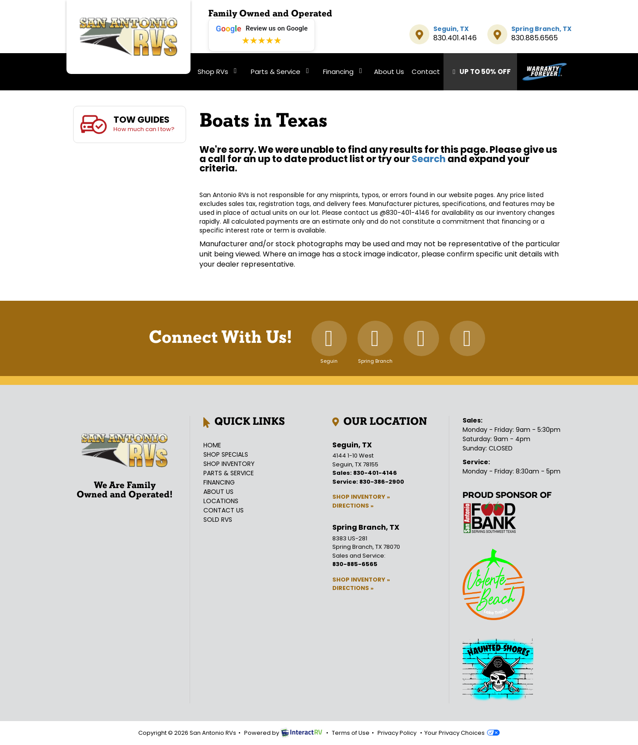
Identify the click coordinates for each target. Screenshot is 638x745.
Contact (426, 71)
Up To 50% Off (480, 71)
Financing (344, 71)
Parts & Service (281, 71)
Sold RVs (217, 519)
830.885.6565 (534, 38)
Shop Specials (225, 454)
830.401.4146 (455, 38)
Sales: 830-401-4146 (364, 473)
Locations (220, 501)
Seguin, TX (451, 28)
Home (212, 445)
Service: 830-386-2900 (368, 481)
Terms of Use (351, 733)
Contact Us (223, 510)
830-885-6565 (354, 564)
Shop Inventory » (361, 497)
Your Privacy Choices (461, 733)
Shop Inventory (229, 463)
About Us (389, 71)
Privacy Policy (396, 733)
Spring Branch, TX (541, 28)
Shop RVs (219, 71)
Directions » (352, 505)
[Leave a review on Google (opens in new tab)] (261, 34)
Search (429, 158)
